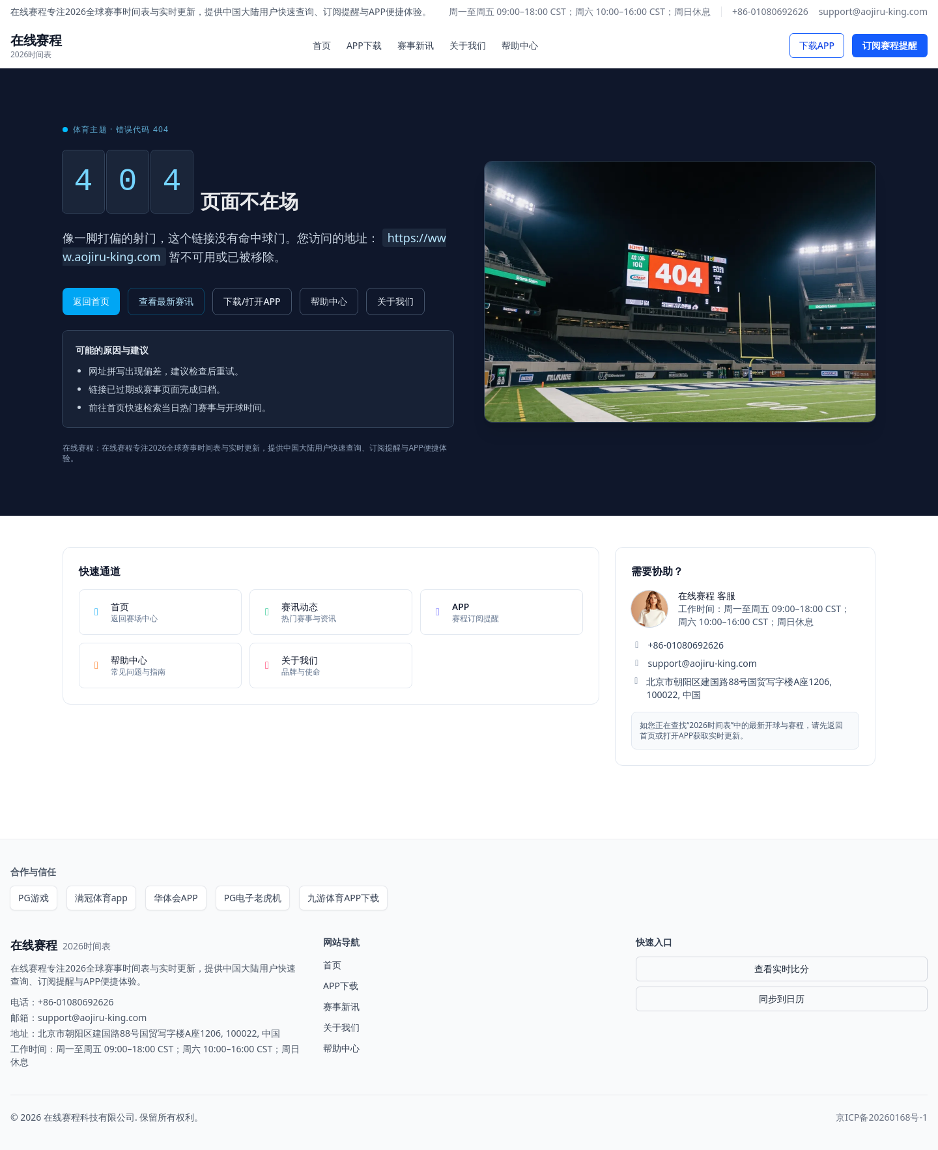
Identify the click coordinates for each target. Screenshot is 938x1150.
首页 (322, 45)
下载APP (816, 45)
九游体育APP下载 (343, 897)
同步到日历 (781, 998)
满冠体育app (101, 897)
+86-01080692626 (770, 11)
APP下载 (364, 45)
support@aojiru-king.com (873, 11)
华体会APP (176, 897)
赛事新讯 (415, 45)
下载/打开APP (252, 301)
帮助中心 (520, 45)
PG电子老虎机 (253, 897)
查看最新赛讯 (166, 301)
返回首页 (91, 301)
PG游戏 (33, 897)
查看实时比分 (781, 968)
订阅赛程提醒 (889, 45)
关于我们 (467, 45)
